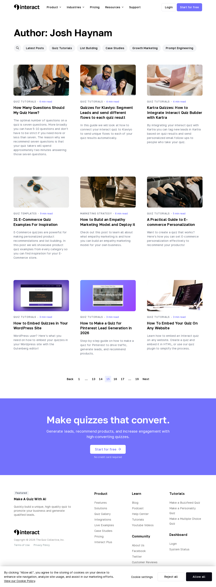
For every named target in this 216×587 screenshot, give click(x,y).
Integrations (102, 519)
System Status (179, 549)
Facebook (139, 551)
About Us (138, 545)
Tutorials (138, 519)
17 (122, 379)
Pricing (95, 7)
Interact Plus (103, 542)
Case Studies (115, 48)
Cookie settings (142, 577)
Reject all (171, 576)
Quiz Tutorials (62, 48)
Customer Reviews (144, 562)
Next (146, 379)
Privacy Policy (42, 545)
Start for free (189, 7)
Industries (75, 7)
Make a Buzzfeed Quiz (184, 502)
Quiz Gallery (102, 514)
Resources (114, 7)
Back (70, 379)
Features (100, 502)
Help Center (140, 514)
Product (54, 7)
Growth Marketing (145, 48)
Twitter (137, 556)
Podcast (138, 508)
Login (169, 7)
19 (137, 379)
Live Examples (104, 525)
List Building (89, 48)
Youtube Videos (143, 525)
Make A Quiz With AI (30, 499)
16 (115, 379)
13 (93, 379)
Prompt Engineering (179, 48)
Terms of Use (22, 545)
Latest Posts (35, 48)
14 (101, 379)
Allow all (199, 576)
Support (135, 7)
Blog (135, 502)
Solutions (100, 508)
